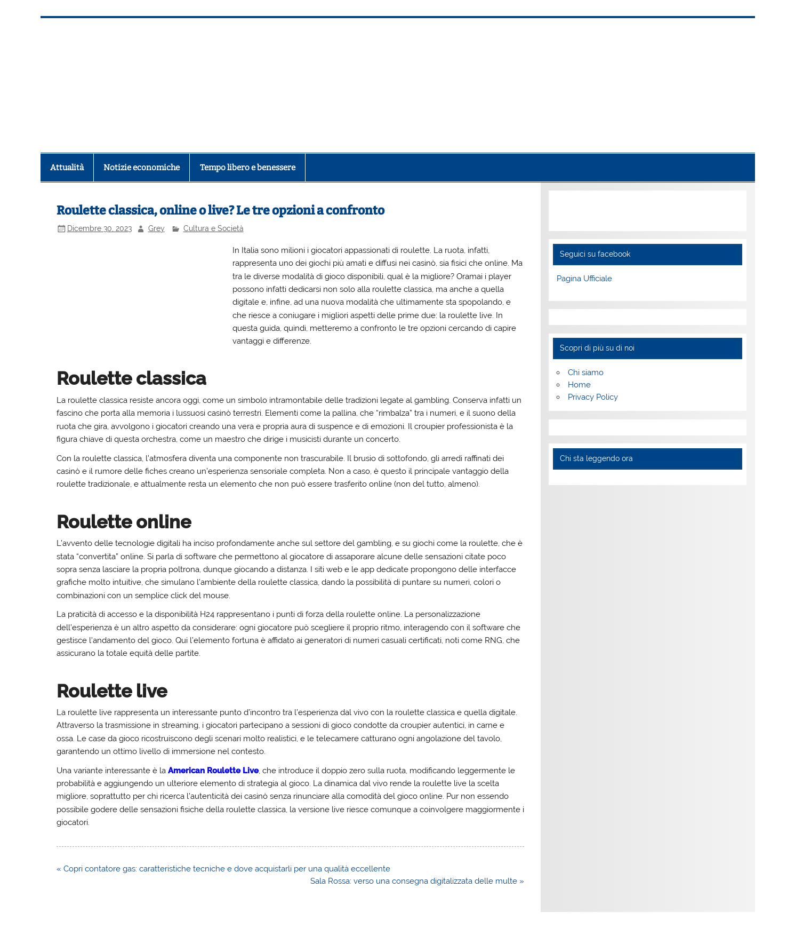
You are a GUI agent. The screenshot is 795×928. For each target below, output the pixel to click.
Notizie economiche (141, 167)
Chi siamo (586, 372)
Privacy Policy (593, 397)
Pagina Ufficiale (584, 278)
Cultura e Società (213, 228)
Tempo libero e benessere (247, 167)
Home (579, 385)
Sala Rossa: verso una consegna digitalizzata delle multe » (417, 881)
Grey (156, 228)
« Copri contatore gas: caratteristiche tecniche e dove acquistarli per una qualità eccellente (223, 869)
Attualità (67, 167)
